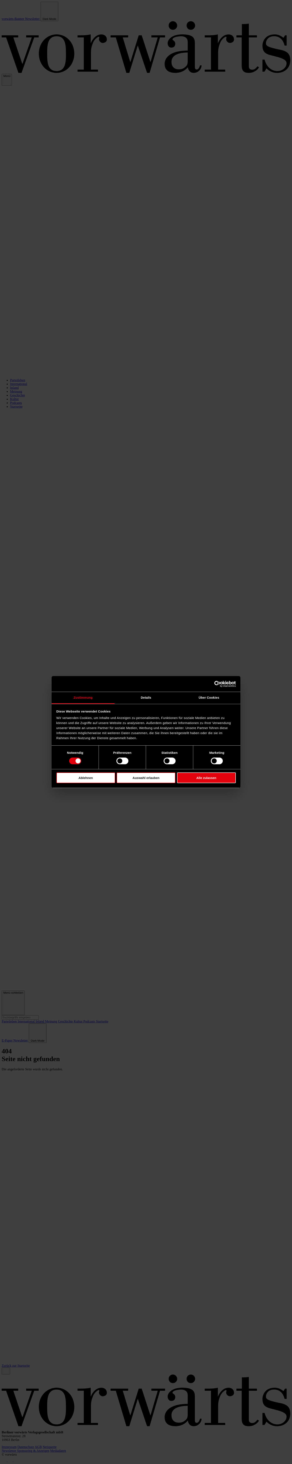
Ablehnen (85, 778)
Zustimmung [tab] (83, 697)
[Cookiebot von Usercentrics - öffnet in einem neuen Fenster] (217, 684)
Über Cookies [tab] (209, 697)
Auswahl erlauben (146, 778)
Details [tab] (146, 697)
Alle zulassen (206, 778)
